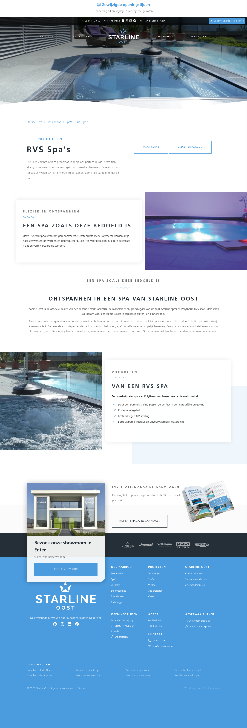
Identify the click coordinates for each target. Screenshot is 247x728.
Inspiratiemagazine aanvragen (139, 521)
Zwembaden (117, 573)
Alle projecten (155, 591)
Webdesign (190, 688)
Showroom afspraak (197, 621)
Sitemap (82, 688)
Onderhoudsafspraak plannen (227, 21)
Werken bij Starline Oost (152, 21)
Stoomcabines (118, 591)
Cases (151, 596)
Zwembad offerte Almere (40, 670)
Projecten (81, 37)
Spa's (69, 122)
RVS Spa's (82, 122)
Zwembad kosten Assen (138, 675)
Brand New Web (211, 688)
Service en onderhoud (196, 579)
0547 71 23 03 (93, 21)
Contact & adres (193, 573)
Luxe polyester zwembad (188, 670)
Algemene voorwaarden (63, 688)
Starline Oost (34, 122)
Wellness (115, 585)
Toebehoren (117, 596)
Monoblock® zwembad (88, 675)
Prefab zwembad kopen (88, 670)
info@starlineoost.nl (160, 646)
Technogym (117, 602)
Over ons (199, 37)
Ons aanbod (48, 37)
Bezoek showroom (66, 638)
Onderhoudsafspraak (198, 627)
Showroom (165, 37)
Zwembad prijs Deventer (39, 675)
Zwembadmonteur (195, 585)
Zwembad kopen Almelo (138, 670)
